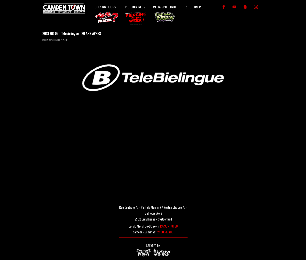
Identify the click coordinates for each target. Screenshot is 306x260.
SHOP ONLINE (194, 6)
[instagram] (256, 7)
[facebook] (223, 7)
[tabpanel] (153, 213)
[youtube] (234, 7)
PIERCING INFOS (135, 6)
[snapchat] (245, 7)
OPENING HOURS (105, 6)
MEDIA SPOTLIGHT (165, 6)
